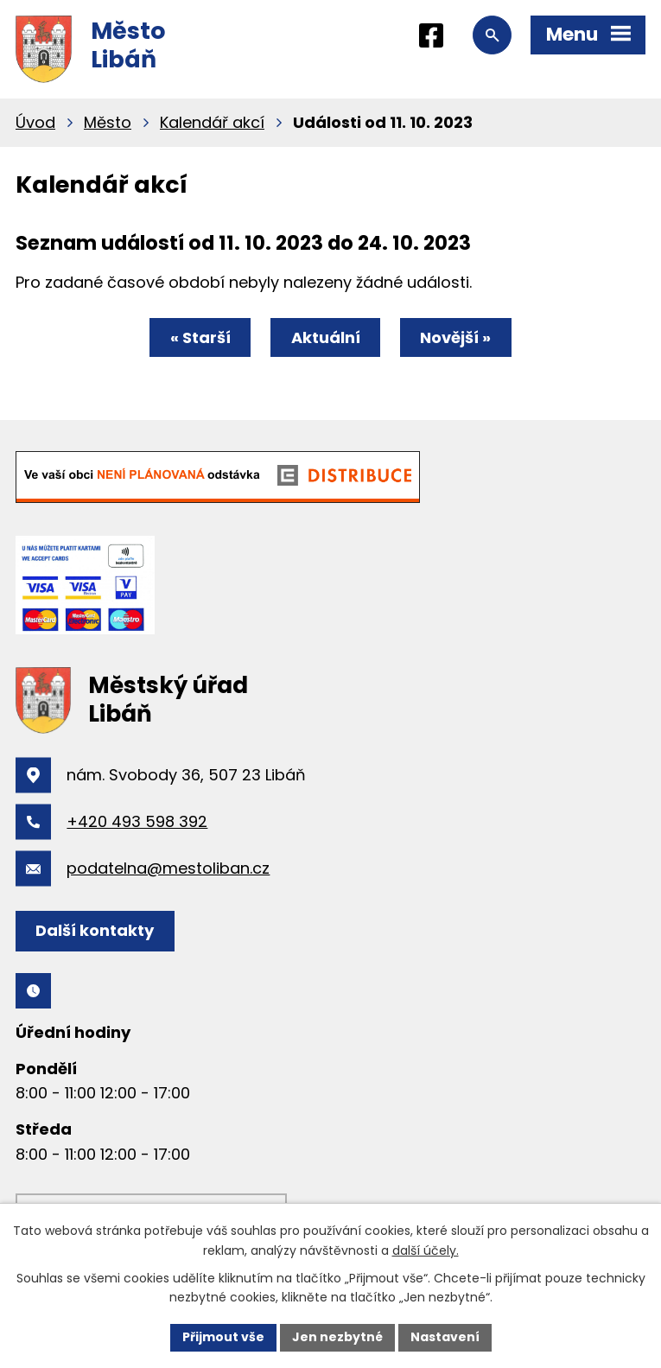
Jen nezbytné (337, 1337)
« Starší (200, 337)
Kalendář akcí (212, 122)
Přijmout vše (223, 1337)
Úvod (35, 122)
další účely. (425, 1250)
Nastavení (445, 1337)
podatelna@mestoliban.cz (168, 868)
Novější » (455, 337)
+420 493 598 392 (137, 821)
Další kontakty (94, 930)
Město (107, 122)
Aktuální (325, 337)
